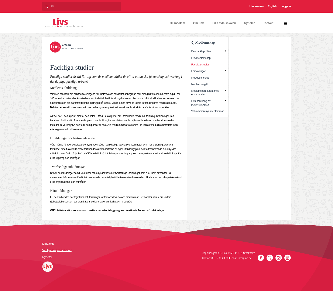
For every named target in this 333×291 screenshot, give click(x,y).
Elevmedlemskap (200, 58)
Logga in (286, 6)
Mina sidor (48, 243)
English (272, 6)
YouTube (287, 258)
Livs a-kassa (256, 6)
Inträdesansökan (200, 77)
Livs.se (66, 44)
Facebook (261, 258)
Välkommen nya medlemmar (207, 111)
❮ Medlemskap (203, 42)
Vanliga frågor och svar (57, 250)
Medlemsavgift (199, 84)
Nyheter (249, 23)
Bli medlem (177, 23)
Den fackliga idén (201, 51)
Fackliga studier (200, 64)
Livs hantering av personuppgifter (200, 103)
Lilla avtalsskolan (224, 23)
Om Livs (198, 23)
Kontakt (268, 23)
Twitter (270, 258)
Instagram (278, 258)
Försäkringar (198, 71)
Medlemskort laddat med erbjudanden (205, 92)
